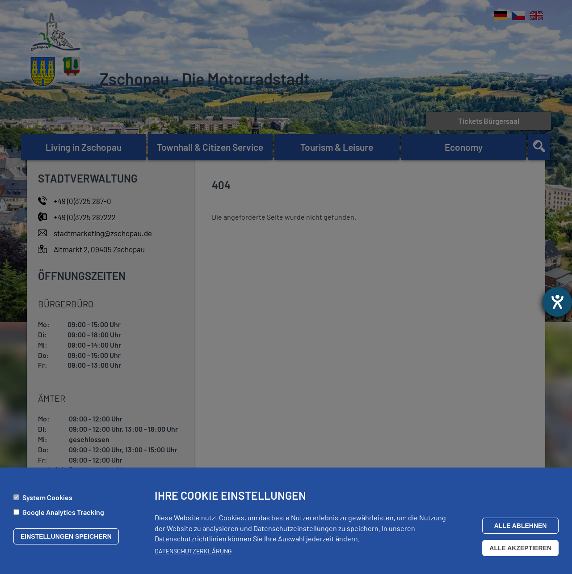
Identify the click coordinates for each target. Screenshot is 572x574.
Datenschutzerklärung (193, 554)
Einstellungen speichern (66, 540)
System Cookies (47, 501)
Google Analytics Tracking (63, 515)
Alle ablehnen (520, 529)
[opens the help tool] (557, 302)
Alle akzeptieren (520, 551)
